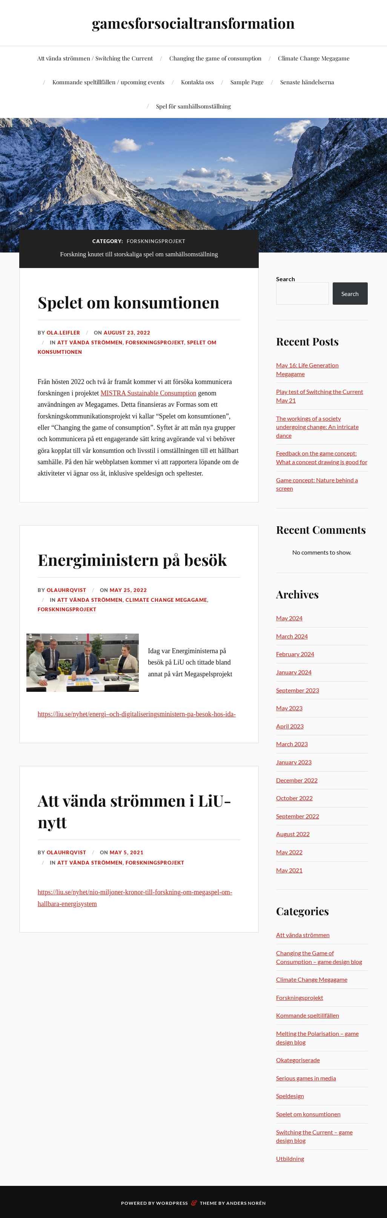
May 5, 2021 (127, 852)
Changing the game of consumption (215, 58)
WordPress (172, 1203)
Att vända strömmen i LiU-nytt (139, 810)
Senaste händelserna (307, 82)
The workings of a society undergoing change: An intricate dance (317, 427)
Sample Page (247, 82)
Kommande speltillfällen (307, 1015)
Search (285, 278)
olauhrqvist (66, 590)
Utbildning (290, 1158)
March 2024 (292, 636)
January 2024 (294, 672)
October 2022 (294, 797)
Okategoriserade (298, 1059)
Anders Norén (246, 1203)
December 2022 (297, 780)
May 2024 (289, 617)
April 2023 (290, 726)
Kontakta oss (197, 82)
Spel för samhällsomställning (193, 106)
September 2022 (297, 816)
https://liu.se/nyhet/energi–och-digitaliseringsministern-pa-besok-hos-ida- (137, 714)
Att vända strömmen (90, 342)
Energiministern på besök (137, 559)
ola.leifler (63, 333)
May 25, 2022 (128, 590)
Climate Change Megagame (314, 58)
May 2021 (289, 870)
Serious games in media (306, 1078)
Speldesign (290, 1095)
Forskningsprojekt (155, 342)
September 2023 (297, 690)
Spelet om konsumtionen (133, 301)
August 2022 (293, 833)
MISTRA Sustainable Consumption (149, 393)
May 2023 (289, 707)
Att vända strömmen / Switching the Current (95, 58)
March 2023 (292, 743)
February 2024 (295, 653)
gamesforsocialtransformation (193, 23)
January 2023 (294, 762)
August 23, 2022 (127, 333)
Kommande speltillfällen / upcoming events (108, 82)
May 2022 (289, 851)
